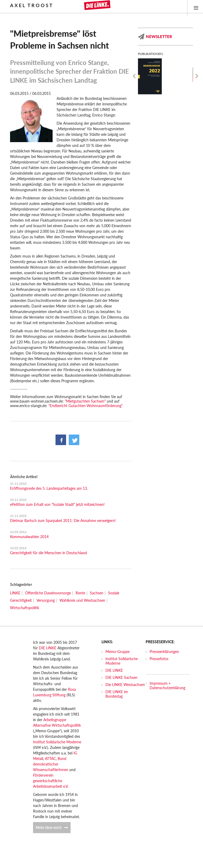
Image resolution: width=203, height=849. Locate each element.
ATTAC (50, 758)
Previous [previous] (134, 76)
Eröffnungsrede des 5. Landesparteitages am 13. (49, 488)
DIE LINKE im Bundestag (116, 693)
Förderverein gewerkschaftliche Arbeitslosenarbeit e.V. (50, 781)
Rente (80, 593)
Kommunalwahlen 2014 (29, 536)
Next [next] (197, 76)
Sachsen (96, 593)
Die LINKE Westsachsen (125, 684)
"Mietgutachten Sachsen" (85, 401)
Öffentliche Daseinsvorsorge (48, 593)
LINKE (15, 593)
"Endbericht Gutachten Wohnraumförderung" (85, 405)
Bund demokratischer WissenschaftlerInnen (50, 764)
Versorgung (45, 600)
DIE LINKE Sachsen (121, 677)
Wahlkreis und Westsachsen (82, 600)
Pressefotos (159, 658)
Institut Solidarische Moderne (57, 742)
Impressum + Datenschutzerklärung (167, 685)
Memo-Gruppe (117, 651)
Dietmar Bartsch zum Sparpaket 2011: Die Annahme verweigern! (63, 520)
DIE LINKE (47, 648)
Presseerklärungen (164, 651)
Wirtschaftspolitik (24, 607)
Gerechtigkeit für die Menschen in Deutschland (48, 553)
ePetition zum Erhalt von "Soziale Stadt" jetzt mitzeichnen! (57, 504)
